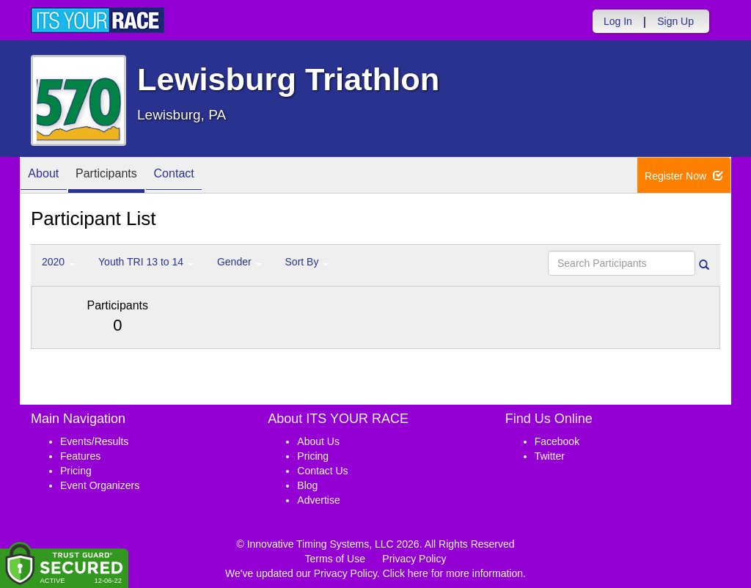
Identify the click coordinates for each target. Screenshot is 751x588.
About (48, 176)
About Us (318, 441)
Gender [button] (239, 262)
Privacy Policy (414, 559)
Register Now (684, 176)
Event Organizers (99, 485)
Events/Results (94, 441)
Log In (618, 21)
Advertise (318, 500)
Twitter (550, 456)
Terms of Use (335, 559)
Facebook (557, 441)
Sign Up (675, 21)
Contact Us (322, 471)
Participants (119, 176)
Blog (307, 485)
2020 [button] (58, 262)
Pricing (76, 471)
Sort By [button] (307, 262)
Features (80, 456)
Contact (196, 176)
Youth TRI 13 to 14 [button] (146, 262)
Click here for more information (453, 573)
